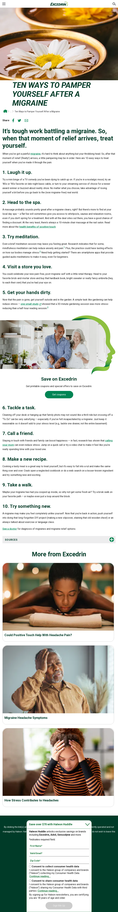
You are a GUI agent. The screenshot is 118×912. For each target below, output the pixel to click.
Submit (114, 4)
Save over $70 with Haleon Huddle (50, 824)
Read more (58, 618)
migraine (35, 153)
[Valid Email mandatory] (59, 853)
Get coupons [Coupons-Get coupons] (59, 394)
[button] (44, 539)
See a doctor (9, 528)
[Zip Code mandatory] (59, 861)
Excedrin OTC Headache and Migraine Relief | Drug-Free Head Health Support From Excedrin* (5, 111)
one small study (29, 304)
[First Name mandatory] (59, 846)
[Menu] (4, 4)
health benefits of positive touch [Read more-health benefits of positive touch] (37, 226)
